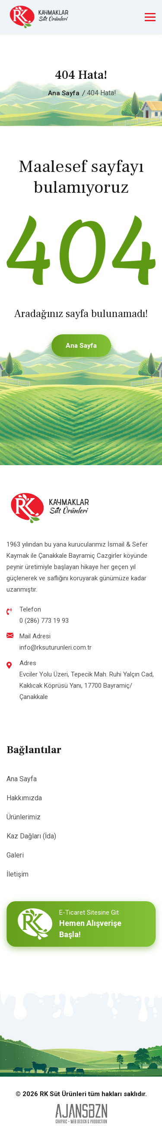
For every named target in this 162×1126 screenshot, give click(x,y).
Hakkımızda (24, 798)
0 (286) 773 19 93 (44, 620)
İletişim (17, 874)
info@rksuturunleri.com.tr (55, 647)
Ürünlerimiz (23, 817)
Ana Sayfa (63, 93)
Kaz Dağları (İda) (31, 836)
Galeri (15, 855)
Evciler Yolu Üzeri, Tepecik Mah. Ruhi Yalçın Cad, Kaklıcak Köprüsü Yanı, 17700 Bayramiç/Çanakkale (86, 685)
